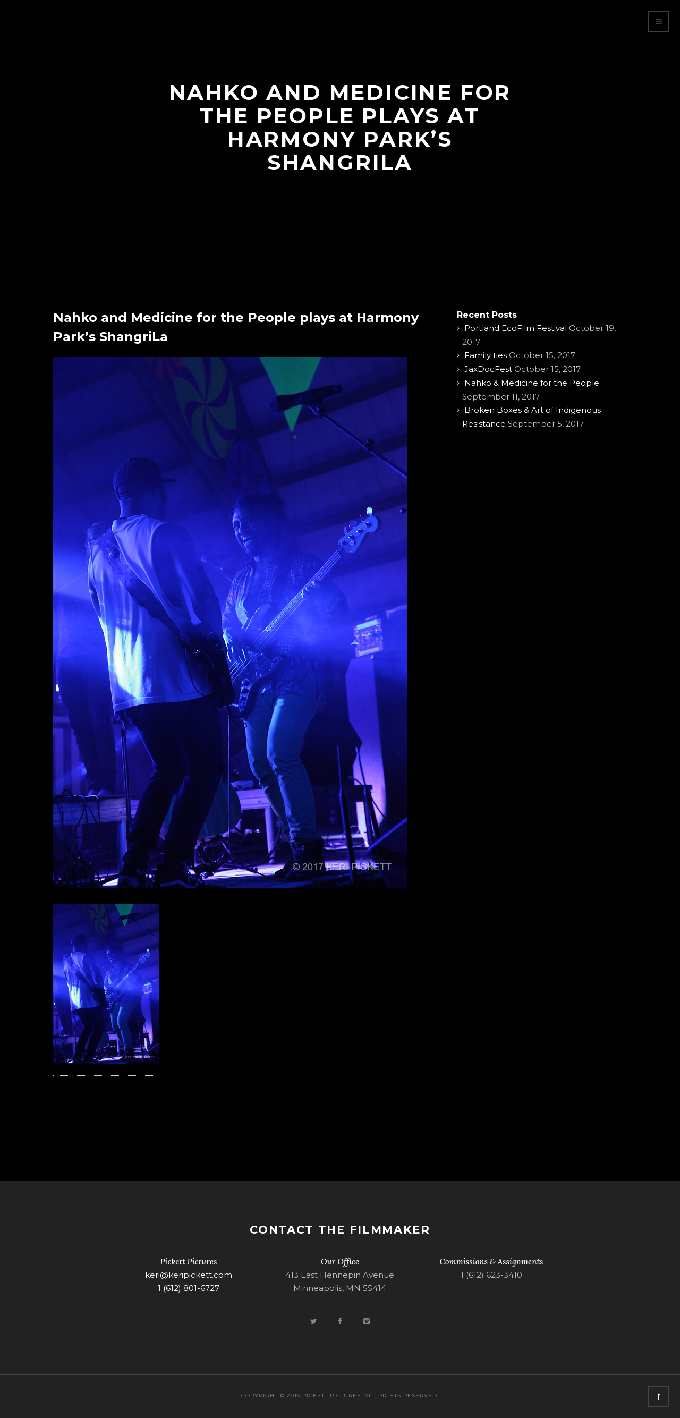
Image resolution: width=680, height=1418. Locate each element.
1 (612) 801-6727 (188, 1288)
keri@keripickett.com (188, 1275)
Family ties (485, 355)
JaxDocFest (488, 369)
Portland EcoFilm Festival (515, 328)
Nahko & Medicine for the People (531, 383)
